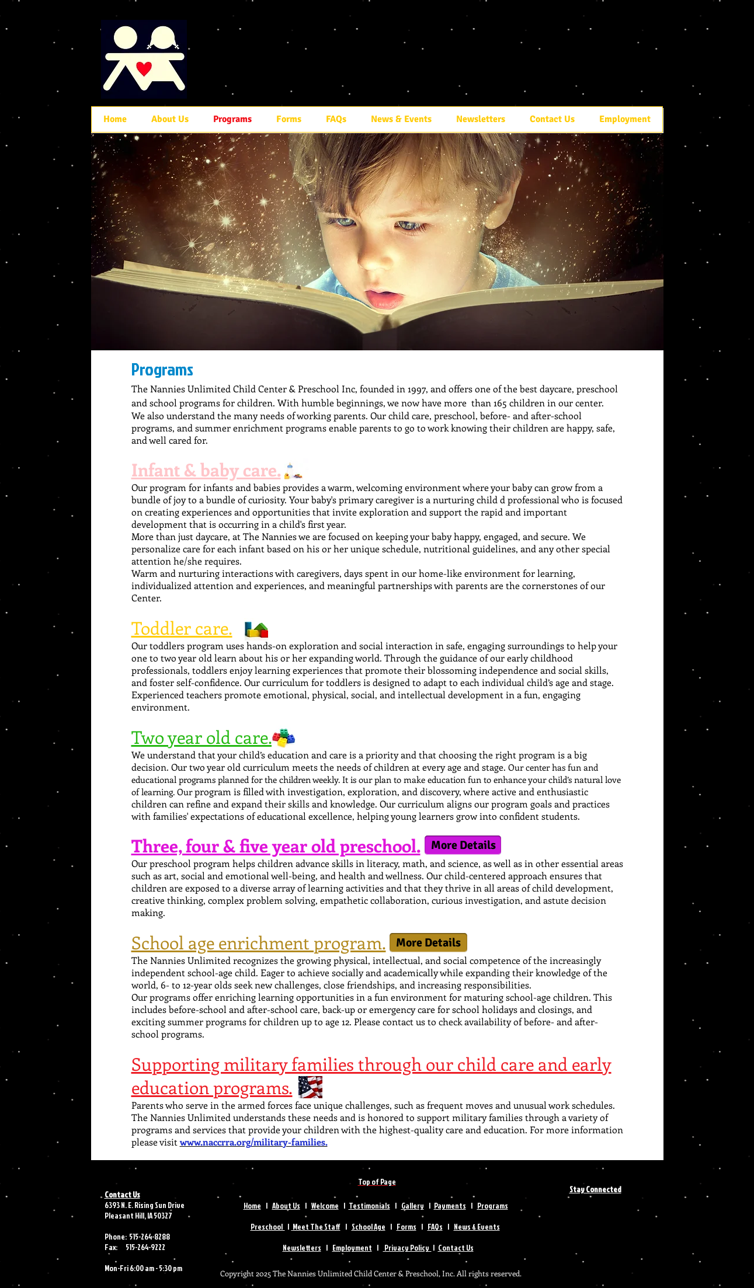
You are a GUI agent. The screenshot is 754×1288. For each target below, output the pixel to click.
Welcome (325, 1205)
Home (252, 1205)
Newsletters (302, 1247)
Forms (406, 1226)
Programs (492, 1205)
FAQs (435, 1226)
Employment (352, 1247)
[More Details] (463, 845)
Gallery (412, 1205)
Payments (450, 1205)
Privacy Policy (407, 1247)
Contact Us (456, 1247)
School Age (368, 1226)
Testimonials (369, 1205)
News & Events (477, 1226)
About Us (286, 1205)
